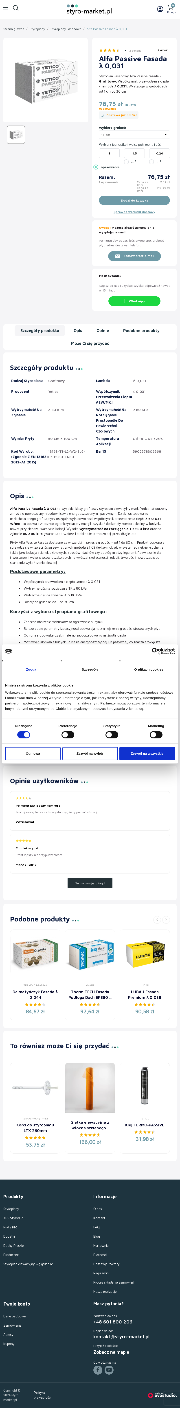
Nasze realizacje (105, 1291)
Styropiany (11, 1209)
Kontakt (99, 1218)
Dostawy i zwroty (106, 1264)
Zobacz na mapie (111, 1352)
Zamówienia (12, 1325)
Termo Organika (35, 985)
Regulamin (101, 1273)
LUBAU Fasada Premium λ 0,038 (144, 994)
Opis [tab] (78, 330)
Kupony (9, 1344)
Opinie (103, 330)
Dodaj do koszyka (134, 200)
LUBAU (144, 985)
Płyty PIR (10, 1227)
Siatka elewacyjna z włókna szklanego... (90, 1125)
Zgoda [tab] (31, 669)
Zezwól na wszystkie (147, 753)
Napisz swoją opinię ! (90, 883)
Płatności (100, 1255)
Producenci (11, 1255)
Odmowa (33, 753)
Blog (96, 1236)
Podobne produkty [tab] (141, 330)
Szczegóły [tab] (90, 669)
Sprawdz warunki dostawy (134, 212)
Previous (157, 920)
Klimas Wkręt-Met (35, 1118)
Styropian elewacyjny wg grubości (28, 1264)
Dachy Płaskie (13, 1245)
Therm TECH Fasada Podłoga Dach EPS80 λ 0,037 (89, 994)
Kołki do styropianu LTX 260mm (35, 1128)
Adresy (8, 1334)
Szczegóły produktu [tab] (39, 330)
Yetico (144, 1118)
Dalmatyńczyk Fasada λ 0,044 (35, 994)
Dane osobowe (14, 1316)
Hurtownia (101, 1245)
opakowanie (110, 167)
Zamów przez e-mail (134, 256)
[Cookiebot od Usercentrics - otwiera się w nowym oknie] (155, 651)
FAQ (96, 1227)
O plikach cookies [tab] (148, 669)
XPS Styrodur (13, 1218)
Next (166, 920)
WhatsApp (134, 301)
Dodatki (9, 1236)
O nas (97, 1209)
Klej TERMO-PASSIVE (144, 1125)
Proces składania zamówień (113, 1282)
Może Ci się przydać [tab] (90, 343)
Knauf (90, 985)
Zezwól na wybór (90, 753)
